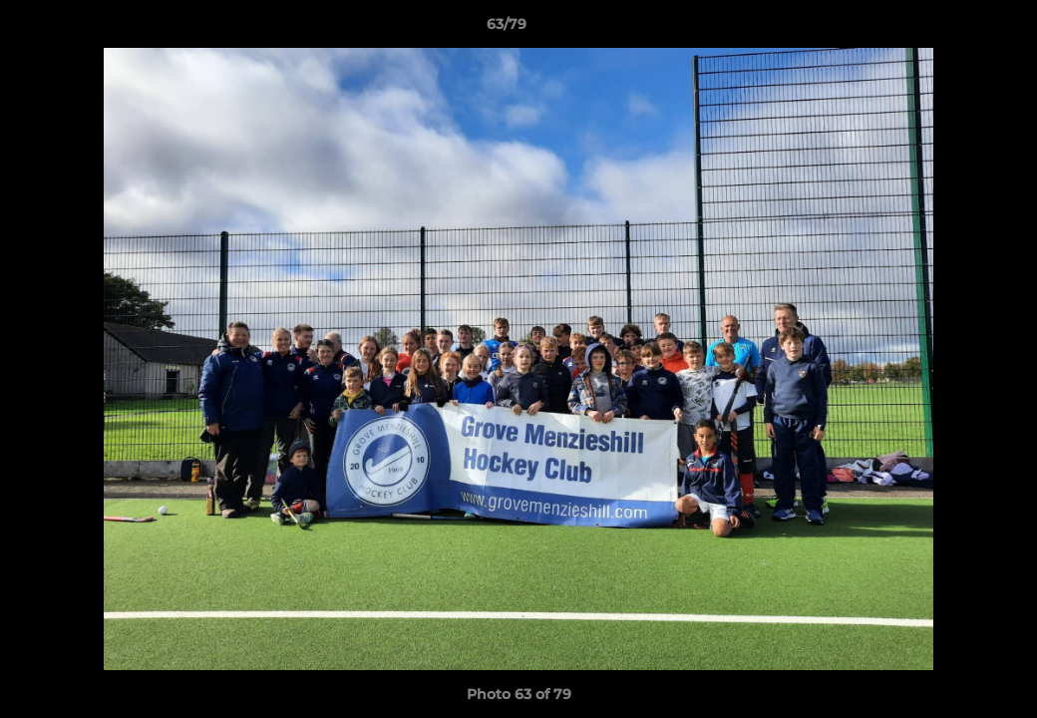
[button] (953, 29)
